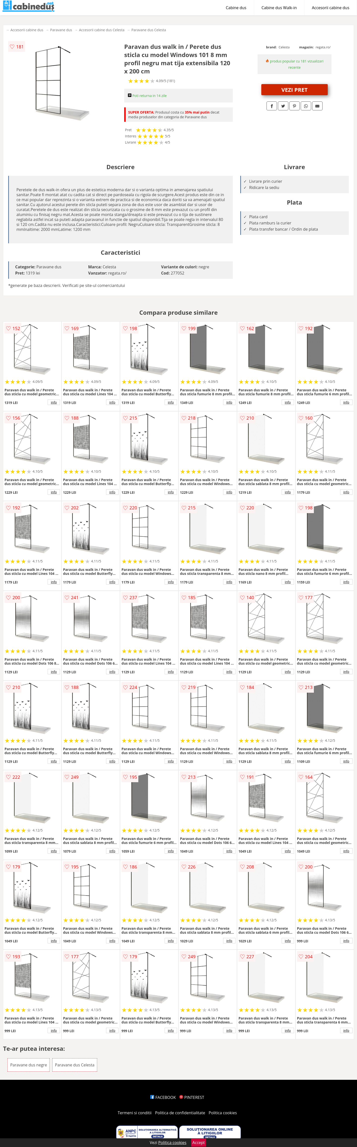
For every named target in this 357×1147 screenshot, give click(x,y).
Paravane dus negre (28, 1065)
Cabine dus (236, 7)
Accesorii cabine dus (330, 7)
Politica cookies (223, 1113)
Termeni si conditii (135, 1113)
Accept (198, 1142)
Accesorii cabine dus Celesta (101, 30)
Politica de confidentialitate (180, 1113)
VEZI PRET (294, 89)
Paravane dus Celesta (148, 30)
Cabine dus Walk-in (279, 7)
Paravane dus (61, 30)
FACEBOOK (163, 1097)
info (54, 402)
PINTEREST (191, 1097)
